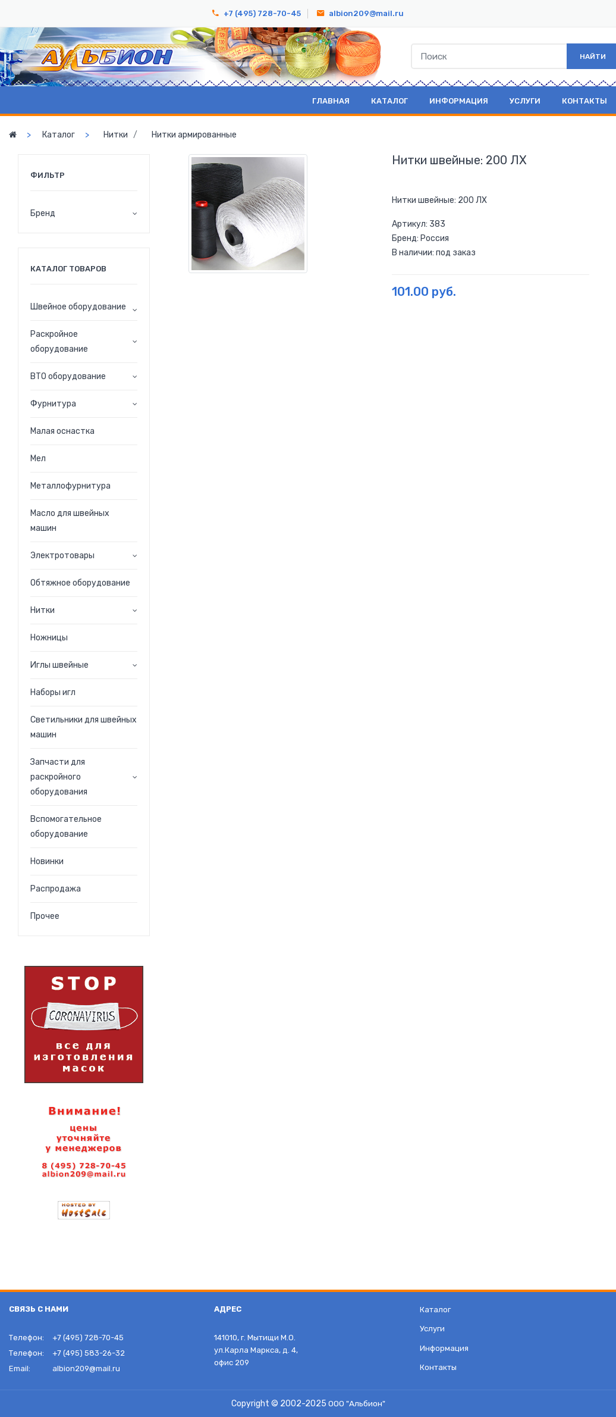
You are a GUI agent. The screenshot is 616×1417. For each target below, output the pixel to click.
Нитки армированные (194, 135)
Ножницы (49, 638)
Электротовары (62, 555)
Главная (331, 100)
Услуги (525, 100)
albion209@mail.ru (366, 13)
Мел (38, 458)
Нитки (115, 135)
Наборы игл (53, 692)
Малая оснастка (62, 431)
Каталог (389, 100)
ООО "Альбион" (356, 1404)
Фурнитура (53, 404)
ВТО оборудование (68, 376)
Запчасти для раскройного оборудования (58, 777)
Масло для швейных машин (69, 520)
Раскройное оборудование (59, 341)
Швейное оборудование (78, 307)
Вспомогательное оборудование (66, 826)
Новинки (47, 861)
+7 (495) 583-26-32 (88, 1353)
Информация (458, 100)
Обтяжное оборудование (80, 583)
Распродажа (55, 889)
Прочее (44, 916)
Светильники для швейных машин (83, 727)
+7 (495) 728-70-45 (262, 13)
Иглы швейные (59, 665)
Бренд (42, 213)
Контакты (584, 100)
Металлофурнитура (70, 486)
